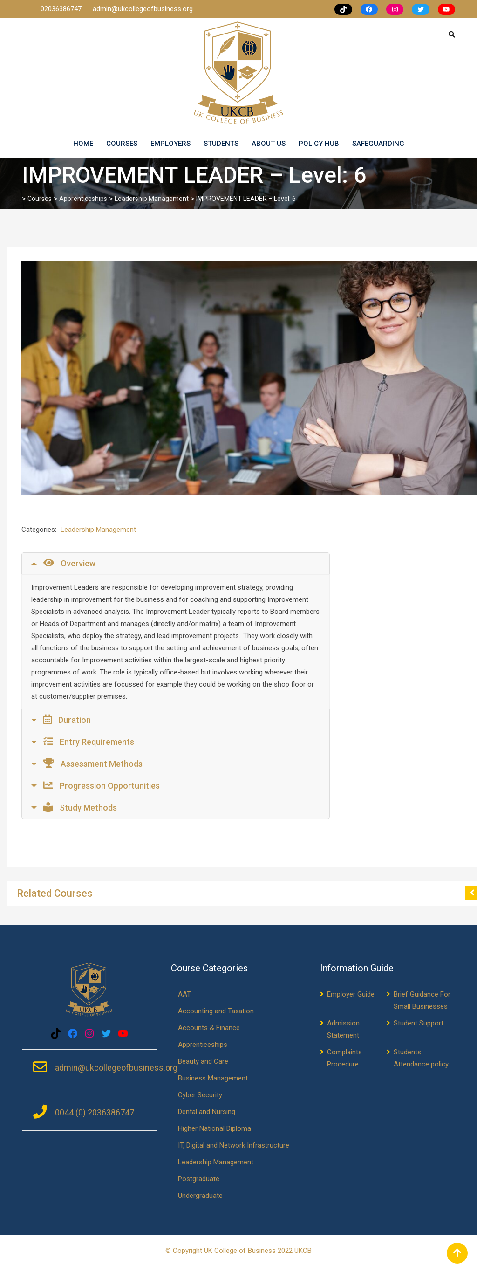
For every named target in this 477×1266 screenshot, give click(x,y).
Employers (170, 143)
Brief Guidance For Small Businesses (422, 1000)
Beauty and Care (203, 1061)
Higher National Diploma (214, 1128)
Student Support (418, 1023)
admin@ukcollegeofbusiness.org (143, 9)
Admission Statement (343, 1029)
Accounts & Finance (209, 1028)
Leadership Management (98, 529)
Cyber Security (200, 1095)
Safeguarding (378, 143)
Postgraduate (198, 1179)
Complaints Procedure (344, 1058)
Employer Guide (351, 994)
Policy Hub (319, 143)
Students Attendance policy (421, 1058)
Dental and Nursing (206, 1112)
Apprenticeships (202, 1044)
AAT (184, 994)
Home (83, 143)
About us (269, 143)
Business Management (213, 1078)
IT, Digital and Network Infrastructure (233, 1145)
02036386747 (62, 9)
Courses (121, 143)
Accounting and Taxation (216, 1011)
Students (221, 143)
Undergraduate (200, 1195)
